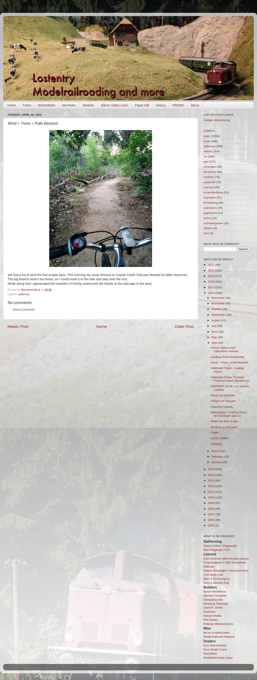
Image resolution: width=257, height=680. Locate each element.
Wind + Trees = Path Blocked (229, 362)
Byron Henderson (214, 591)
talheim (208, 228)
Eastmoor (209, 611)
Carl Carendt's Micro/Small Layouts (226, 558)
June (214, 331)
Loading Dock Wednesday (227, 357)
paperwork (210, 213)
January (217, 462)
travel (207, 141)
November (218, 303)
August (216, 320)
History (161, 105)
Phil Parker (210, 619)
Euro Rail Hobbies (215, 645)
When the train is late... (225, 421)
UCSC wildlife (220, 438)
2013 (211, 480)
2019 (211, 276)
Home (11, 105)
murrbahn (209, 197)
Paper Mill (142, 105)
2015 (211, 469)
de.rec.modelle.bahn (216, 632)
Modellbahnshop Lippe (218, 657)
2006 (211, 519)
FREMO (178, 105)
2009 (211, 503)
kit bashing (210, 202)
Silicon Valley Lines (114, 105)
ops (205, 161)
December (218, 297)
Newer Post (17, 326)
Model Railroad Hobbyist (219, 636)
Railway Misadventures (218, 623)
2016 (211, 293)
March (215, 451)
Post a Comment (24, 309)
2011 (211, 491)
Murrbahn (69, 105)
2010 (211, 497)
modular (208, 177)
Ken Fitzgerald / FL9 (216, 549)
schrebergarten (213, 223)
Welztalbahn (46, 105)
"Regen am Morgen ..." (225, 401)
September (218, 314)
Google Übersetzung (216, 120)
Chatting (216, 444)
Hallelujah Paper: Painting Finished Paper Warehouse (230, 379)
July (214, 325)
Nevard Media (212, 615)
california (23, 294)
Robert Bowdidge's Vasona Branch (225, 570)
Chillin (215, 432)
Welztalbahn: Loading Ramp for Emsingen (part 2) (229, 414)
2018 (211, 281)
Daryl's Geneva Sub (216, 582)
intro (206, 233)
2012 (211, 486)
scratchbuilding (213, 192)
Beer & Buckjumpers (216, 578)
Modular (88, 105)
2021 (211, 264)
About (195, 105)
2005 (211, 525)
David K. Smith (213, 607)
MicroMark (210, 653)
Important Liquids (222, 406)
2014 (211, 475)
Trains (26, 105)
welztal (207, 151)
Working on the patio (224, 427)
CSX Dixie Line (213, 574)
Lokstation (210, 207)
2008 (211, 508)
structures (209, 171)
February (217, 456)
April (214, 342)
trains (207, 136)
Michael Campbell (214, 595)
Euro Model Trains (215, 649)
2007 (211, 514)
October (217, 309)
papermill (209, 182)
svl (205, 156)
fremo (207, 218)
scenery (208, 187)
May (214, 337)
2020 (211, 270)
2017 (211, 287)
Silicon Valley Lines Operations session (225, 349)
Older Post (184, 326)
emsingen (209, 166)
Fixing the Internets (223, 395)
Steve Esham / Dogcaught (220, 545)
